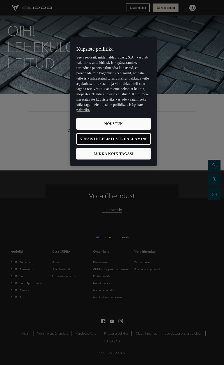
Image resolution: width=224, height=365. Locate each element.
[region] (113, 102)
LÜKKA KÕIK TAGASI (114, 154)
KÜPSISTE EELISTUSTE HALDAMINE (113, 139)
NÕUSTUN (113, 124)
